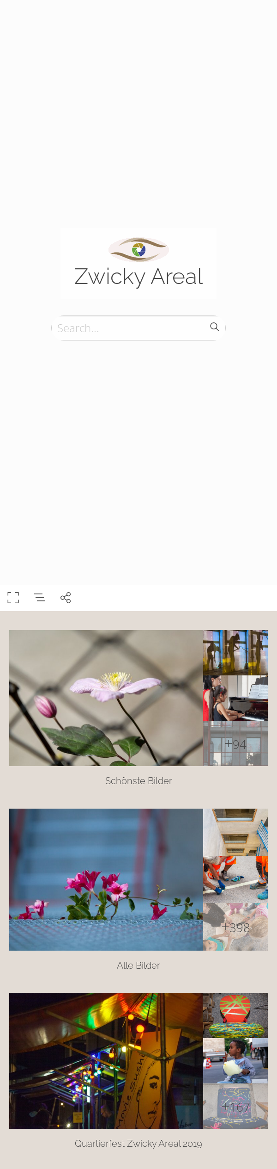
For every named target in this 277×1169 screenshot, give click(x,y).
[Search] (138, 327)
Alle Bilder (138, 965)
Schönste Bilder (138, 780)
